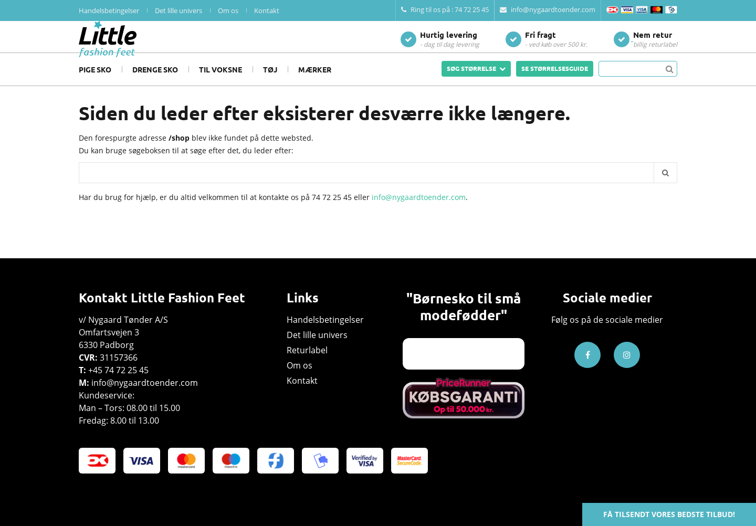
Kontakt (266, 10)
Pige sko (95, 85)
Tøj (270, 85)
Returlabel (307, 350)
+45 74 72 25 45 (118, 370)
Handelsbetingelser (109, 10)
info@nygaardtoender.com (547, 9)
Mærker (314, 85)
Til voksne (220, 85)
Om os (228, 10)
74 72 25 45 (332, 213)
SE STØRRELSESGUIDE (554, 84)
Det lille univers (178, 10)
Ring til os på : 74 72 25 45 (445, 9)
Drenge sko (155, 85)
